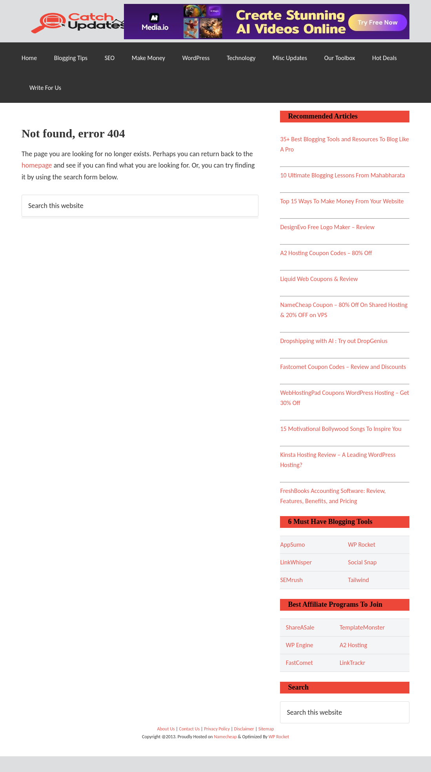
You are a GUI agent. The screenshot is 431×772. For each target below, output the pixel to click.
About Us (166, 729)
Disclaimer (244, 729)
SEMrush (291, 580)
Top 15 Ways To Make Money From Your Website (342, 201)
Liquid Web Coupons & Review (319, 279)
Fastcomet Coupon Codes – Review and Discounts (343, 366)
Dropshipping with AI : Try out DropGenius (333, 341)
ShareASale (300, 627)
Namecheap (226, 736)
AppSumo (292, 544)
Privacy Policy (217, 729)
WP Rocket (361, 544)
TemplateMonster (362, 627)
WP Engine (299, 645)
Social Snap (362, 562)
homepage (37, 165)
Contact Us (189, 729)
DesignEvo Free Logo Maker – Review (327, 227)
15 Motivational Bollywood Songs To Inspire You (340, 429)
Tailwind (358, 580)
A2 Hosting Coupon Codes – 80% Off (326, 253)
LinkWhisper (296, 562)
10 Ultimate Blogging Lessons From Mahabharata (342, 175)
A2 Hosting (353, 645)
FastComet (299, 662)
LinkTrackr (352, 662)
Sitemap (266, 729)
